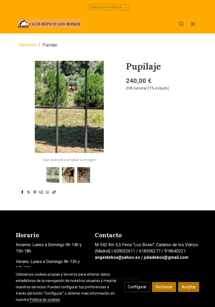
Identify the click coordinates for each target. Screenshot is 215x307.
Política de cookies (45, 300)
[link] (49, 23)
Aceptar (189, 286)
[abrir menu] (193, 23)
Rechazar (164, 286)
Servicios (27, 44)
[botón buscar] (181, 23)
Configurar (137, 286)
